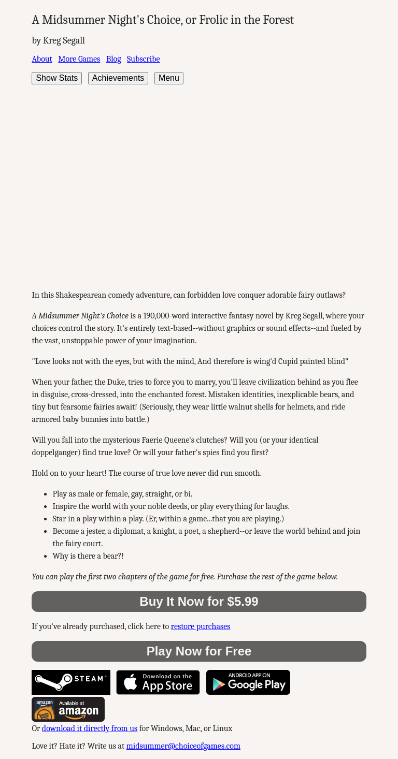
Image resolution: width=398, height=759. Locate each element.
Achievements (118, 78)
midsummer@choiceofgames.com (183, 746)
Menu (169, 78)
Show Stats (57, 78)
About (42, 59)
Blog (113, 59)
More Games (79, 59)
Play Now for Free (199, 651)
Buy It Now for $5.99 (198, 601)
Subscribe (143, 59)
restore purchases (201, 626)
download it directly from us (89, 728)
